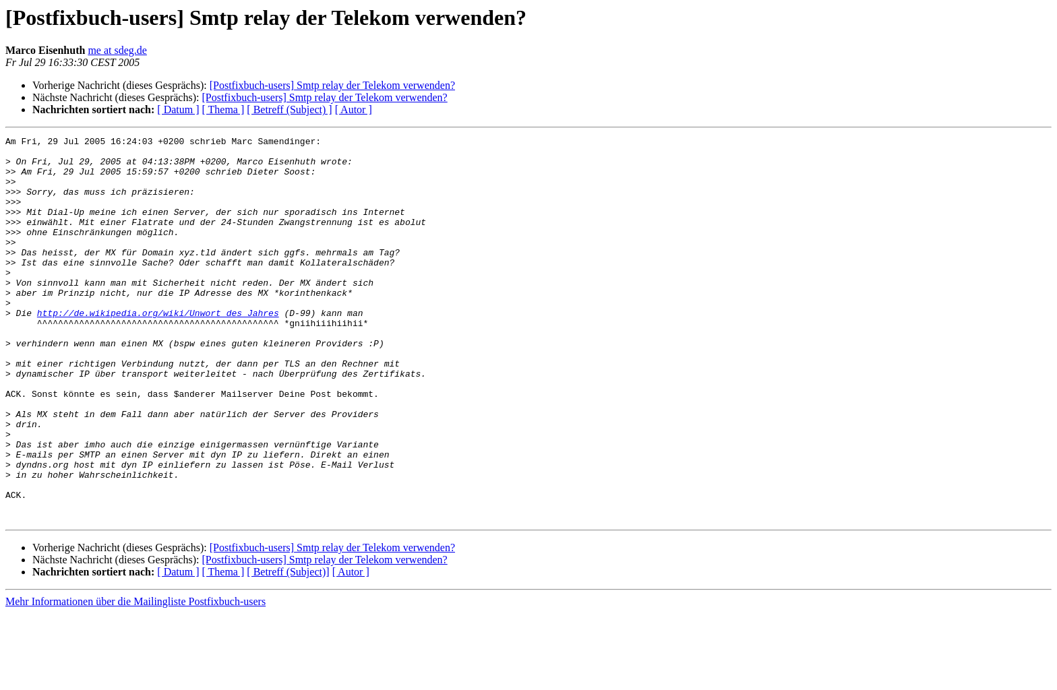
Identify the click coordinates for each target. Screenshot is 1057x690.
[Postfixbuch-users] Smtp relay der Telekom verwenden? (332, 85)
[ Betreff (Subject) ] (289, 109)
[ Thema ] (223, 109)
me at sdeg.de (117, 50)
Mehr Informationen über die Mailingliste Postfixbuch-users (135, 678)
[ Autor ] (353, 109)
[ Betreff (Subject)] (288, 648)
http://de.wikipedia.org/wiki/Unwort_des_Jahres (158, 349)
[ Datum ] (178, 109)
